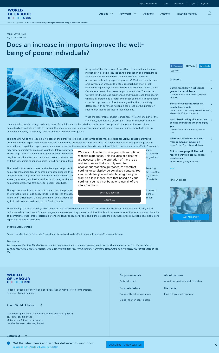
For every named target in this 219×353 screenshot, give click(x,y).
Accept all (109, 200)
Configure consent (109, 193)
